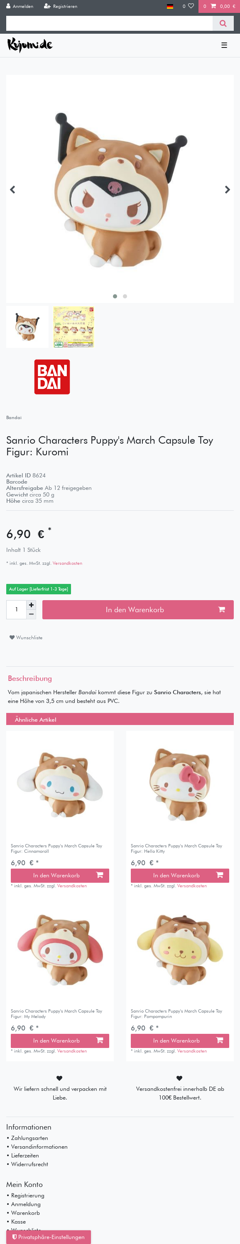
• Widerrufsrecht (27, 1164)
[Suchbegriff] (109, 23)
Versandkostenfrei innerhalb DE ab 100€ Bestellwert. (180, 1093)
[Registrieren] (60, 6)
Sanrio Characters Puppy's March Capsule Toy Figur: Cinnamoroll (56, 848)
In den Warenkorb (165, 609)
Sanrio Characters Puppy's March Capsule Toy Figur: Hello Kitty (176, 848)
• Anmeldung (23, 1204)
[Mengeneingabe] (16, 609)
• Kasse (16, 1221)
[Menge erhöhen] (31, 605)
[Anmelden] (20, 6)
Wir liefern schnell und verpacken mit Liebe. (60, 1093)
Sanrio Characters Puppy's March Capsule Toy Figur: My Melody (56, 1013)
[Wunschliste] (188, 6)
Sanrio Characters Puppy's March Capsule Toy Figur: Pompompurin (176, 1013)
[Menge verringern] (31, 614)
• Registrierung (25, 1195)
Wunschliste (26, 637)
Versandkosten (66, 563)
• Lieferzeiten (22, 1155)
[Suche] (223, 23)
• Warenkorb (23, 1212)
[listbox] (60, 785)
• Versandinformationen (37, 1146)
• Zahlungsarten (27, 1138)
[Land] (170, 6)
